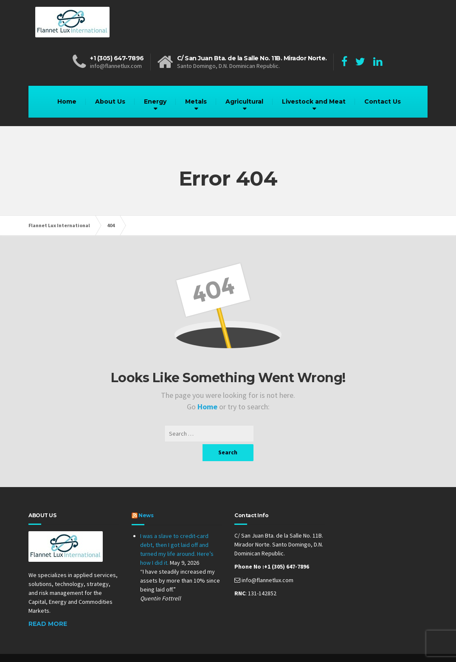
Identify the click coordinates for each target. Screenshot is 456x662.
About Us (110, 101)
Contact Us (382, 101)
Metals (196, 101)
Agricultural (244, 101)
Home (66, 101)
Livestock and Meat (314, 101)
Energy (155, 101)
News (145, 498)
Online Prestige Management (235, 649)
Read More (47, 607)
